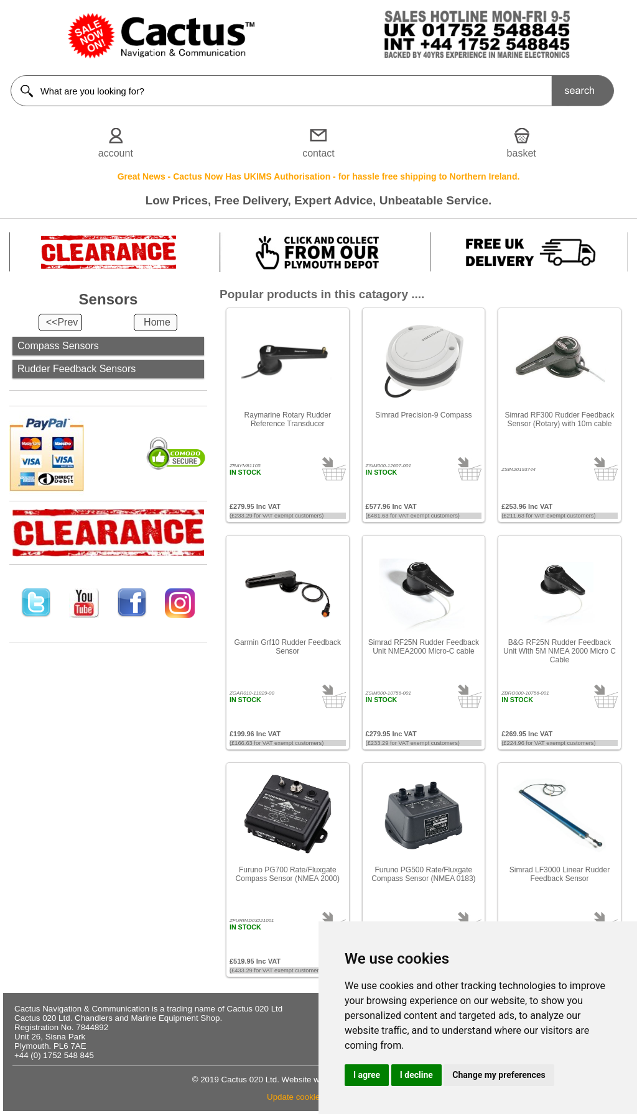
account (115, 153)
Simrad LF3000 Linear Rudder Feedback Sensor (559, 874)
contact (318, 153)
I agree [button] (366, 1075)
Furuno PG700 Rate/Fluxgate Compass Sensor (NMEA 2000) (288, 874)
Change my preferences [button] (498, 1075)
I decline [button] (416, 1075)
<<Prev (62, 322)
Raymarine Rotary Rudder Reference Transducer (287, 419)
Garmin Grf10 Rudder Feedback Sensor (288, 646)
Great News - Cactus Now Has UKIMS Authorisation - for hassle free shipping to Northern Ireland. (319, 176)
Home (157, 322)
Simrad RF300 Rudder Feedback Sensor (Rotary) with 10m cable (559, 419)
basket (521, 153)
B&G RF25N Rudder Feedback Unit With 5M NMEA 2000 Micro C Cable (559, 651)
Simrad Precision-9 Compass (423, 415)
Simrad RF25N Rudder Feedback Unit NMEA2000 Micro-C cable (423, 646)
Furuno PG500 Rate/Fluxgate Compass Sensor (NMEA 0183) (423, 874)
